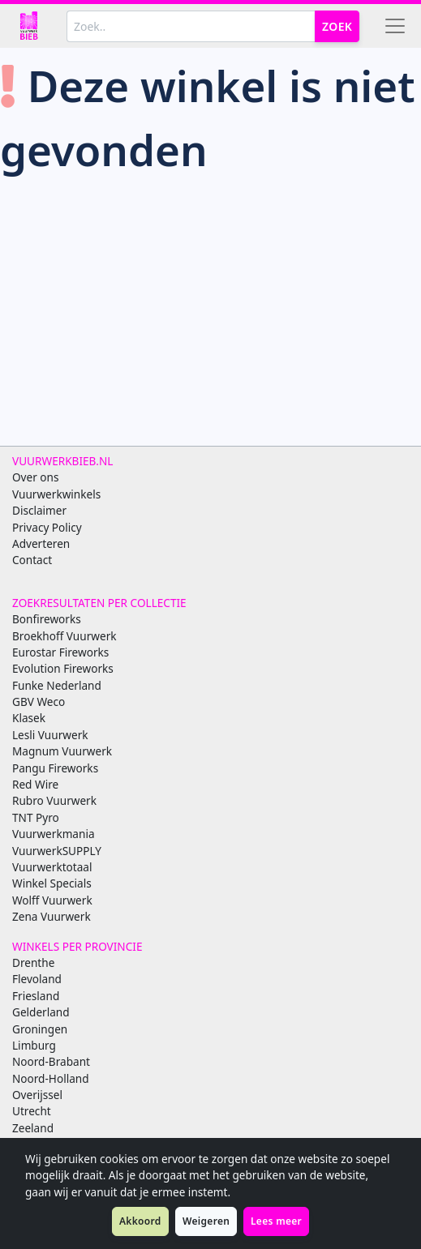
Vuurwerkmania (53, 833)
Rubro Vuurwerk (54, 800)
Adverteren (41, 543)
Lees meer (276, 1221)
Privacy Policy (47, 527)
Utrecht (31, 1111)
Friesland (35, 995)
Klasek (28, 717)
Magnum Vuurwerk (62, 751)
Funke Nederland (56, 685)
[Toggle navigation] (395, 26)
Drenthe (33, 962)
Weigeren (206, 1221)
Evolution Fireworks (63, 668)
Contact (32, 559)
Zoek (337, 26)
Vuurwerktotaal (52, 867)
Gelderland (41, 1012)
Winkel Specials (52, 883)
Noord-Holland (50, 1078)
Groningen (39, 1029)
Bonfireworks (46, 619)
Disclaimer (39, 510)
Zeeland (33, 1128)
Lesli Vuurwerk (50, 734)
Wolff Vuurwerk (52, 900)
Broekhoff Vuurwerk (64, 636)
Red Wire (35, 784)
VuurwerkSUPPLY (56, 850)
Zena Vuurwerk (51, 916)
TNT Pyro (35, 817)
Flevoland (37, 978)
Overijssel (37, 1094)
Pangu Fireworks (55, 768)
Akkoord (140, 1221)
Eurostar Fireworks (60, 652)
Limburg (34, 1045)
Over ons (35, 477)
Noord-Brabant (51, 1061)
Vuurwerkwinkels (56, 494)
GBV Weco (38, 701)
